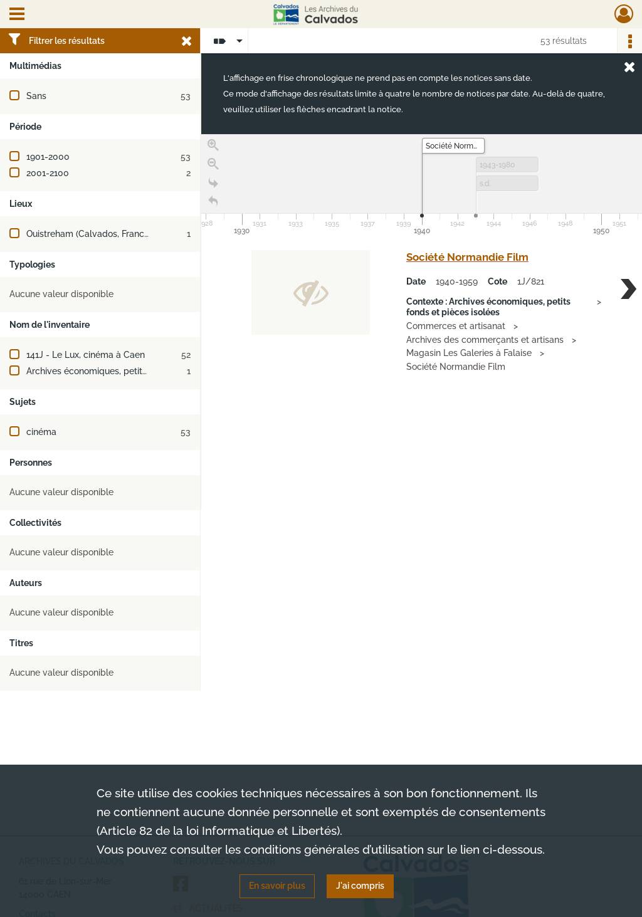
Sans (36, 96)
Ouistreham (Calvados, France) (89, 234)
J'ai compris (360, 886)
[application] (421, 186)
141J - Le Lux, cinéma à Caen (85, 355)
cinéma (41, 432)
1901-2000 (48, 157)
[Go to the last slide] (213, 183)
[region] (421, 322)
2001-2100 (47, 173)
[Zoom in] (213, 145)
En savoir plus (277, 886)
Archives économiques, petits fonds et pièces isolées (134, 371)
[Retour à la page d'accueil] (213, 201)
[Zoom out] (213, 164)
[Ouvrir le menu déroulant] (16, 15)
